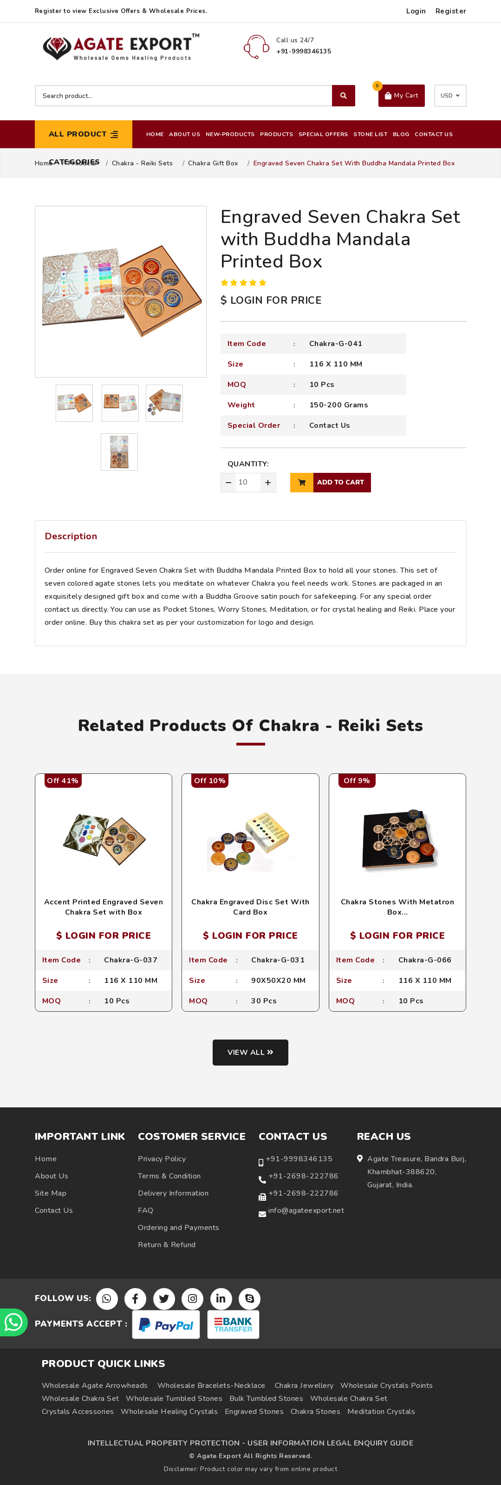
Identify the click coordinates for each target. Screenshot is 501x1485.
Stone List (370, 134)
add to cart (327, 482)
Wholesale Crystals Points (386, 1385)
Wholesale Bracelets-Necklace (211, 1385)
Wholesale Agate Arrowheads (95, 1385)
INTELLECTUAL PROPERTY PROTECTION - (167, 1443)
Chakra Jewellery (304, 1385)
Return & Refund (167, 1245)
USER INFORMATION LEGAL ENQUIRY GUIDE (330, 1443)
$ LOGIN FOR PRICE (271, 300)
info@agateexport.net (306, 1210)
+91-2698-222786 (303, 1176)
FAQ (146, 1210)
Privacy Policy (162, 1159)
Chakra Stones (316, 1411)
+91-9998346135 (299, 1159)
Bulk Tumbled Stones (266, 1398)
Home (155, 134)
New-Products (230, 134)
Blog (401, 134)
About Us (184, 134)
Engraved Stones (254, 1411)
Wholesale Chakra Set (80, 1398)
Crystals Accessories (78, 1411)
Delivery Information (173, 1193)
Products (276, 134)
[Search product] (195, 95)
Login (416, 11)
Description (71, 536)
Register (451, 11)
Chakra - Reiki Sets (142, 163)
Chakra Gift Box (213, 163)
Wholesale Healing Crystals (169, 1411)
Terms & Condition (169, 1176)
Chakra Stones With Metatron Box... (398, 907)
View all (250, 1052)
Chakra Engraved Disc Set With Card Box (250, 907)
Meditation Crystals (381, 1411)
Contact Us (434, 134)
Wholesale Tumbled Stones (174, 1398)
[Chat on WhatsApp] (14, 1322)
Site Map (50, 1193)
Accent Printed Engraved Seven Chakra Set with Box (103, 907)
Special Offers (323, 134)
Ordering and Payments (179, 1228)
